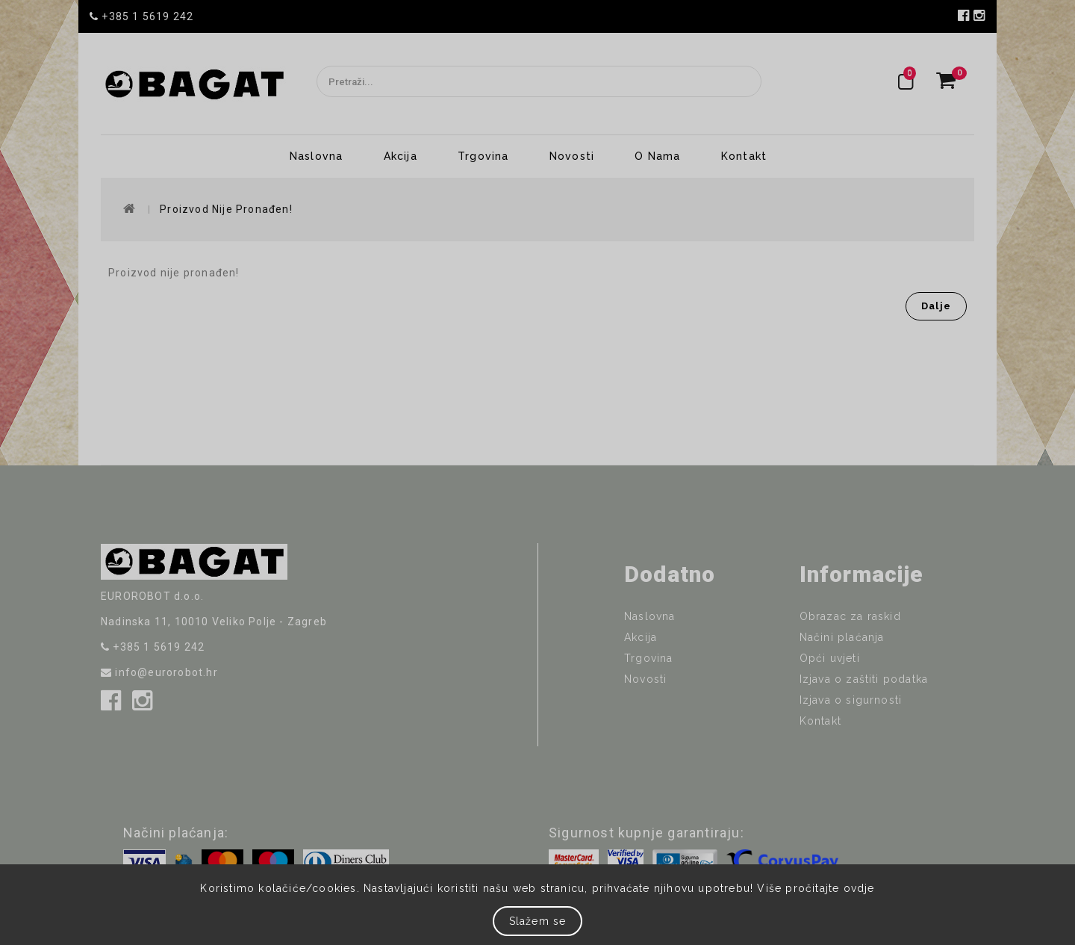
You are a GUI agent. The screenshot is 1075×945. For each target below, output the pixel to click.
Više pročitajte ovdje (815, 888)
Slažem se (538, 921)
